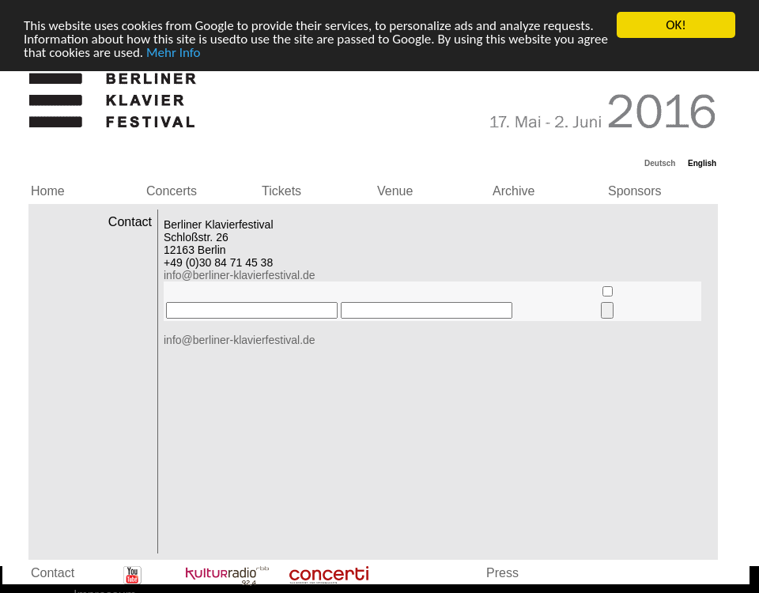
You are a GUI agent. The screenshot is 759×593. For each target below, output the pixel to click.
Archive (513, 191)
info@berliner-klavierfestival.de (239, 275)
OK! (676, 25)
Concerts (171, 191)
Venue (395, 191)
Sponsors (635, 191)
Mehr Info (173, 51)
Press (502, 573)
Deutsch (659, 163)
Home (48, 191)
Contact (52, 573)
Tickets (281, 191)
